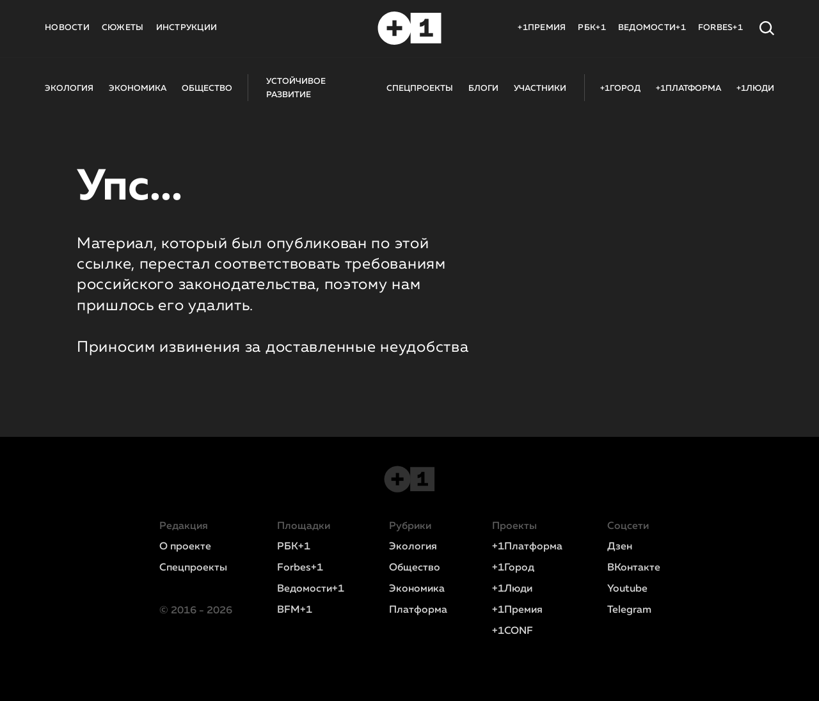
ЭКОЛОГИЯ (69, 88)
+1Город (513, 568)
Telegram (629, 610)
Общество (414, 568)
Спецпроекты (193, 568)
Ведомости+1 (310, 589)
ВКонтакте (633, 568)
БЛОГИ (483, 88)
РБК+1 (591, 28)
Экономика (417, 589)
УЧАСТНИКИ (540, 88)
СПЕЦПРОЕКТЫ (419, 88)
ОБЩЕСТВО (207, 88)
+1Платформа (527, 547)
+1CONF (512, 631)
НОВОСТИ (67, 28)
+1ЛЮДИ (755, 88)
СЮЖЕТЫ (123, 28)
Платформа (418, 610)
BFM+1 (294, 610)
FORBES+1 (720, 28)
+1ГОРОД (620, 88)
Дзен (619, 547)
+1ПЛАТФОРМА (688, 88)
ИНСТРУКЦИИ (187, 28)
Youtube (627, 589)
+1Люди (512, 589)
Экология (413, 547)
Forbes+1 (300, 568)
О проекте (185, 547)
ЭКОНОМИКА (137, 88)
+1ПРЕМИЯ (542, 28)
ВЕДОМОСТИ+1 (652, 28)
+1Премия (517, 610)
